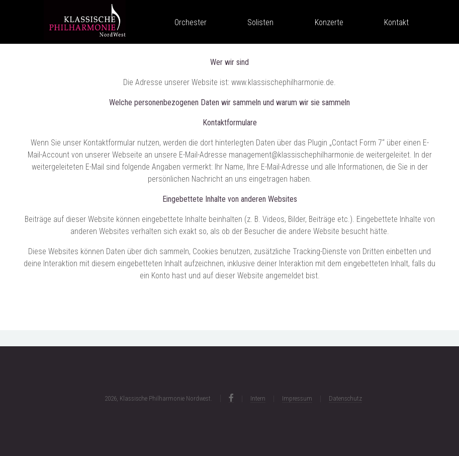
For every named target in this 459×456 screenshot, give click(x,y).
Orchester (190, 23)
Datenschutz (345, 398)
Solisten (260, 23)
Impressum (297, 398)
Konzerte (329, 23)
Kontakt (396, 23)
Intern (257, 398)
